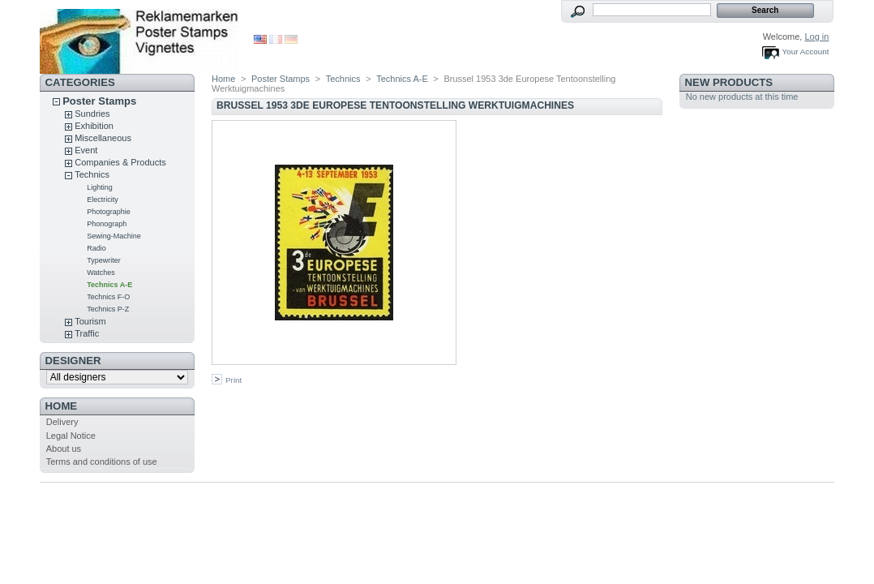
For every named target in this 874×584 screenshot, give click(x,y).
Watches (101, 272)
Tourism (90, 321)
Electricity (102, 199)
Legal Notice (71, 435)
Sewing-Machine (114, 236)
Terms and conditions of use (101, 461)
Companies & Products (120, 162)
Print (233, 380)
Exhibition (94, 126)
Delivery (62, 422)
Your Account (805, 51)
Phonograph (106, 224)
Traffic (87, 333)
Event (86, 150)
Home (61, 406)
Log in (816, 36)
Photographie (109, 212)
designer (73, 360)
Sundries (92, 113)
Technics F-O (108, 297)
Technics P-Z (108, 309)
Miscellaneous (103, 138)
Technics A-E (109, 285)
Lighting (100, 187)
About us (63, 448)
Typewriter (104, 260)
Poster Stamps (99, 101)
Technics (92, 174)
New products (729, 82)
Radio (96, 248)
